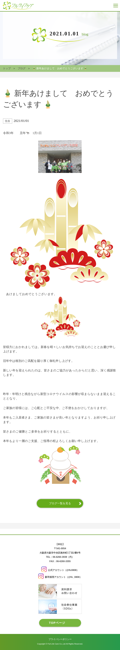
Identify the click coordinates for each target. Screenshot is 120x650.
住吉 (7, 121)
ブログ (21, 68)
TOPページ (57, 622)
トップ (7, 68)
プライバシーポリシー (60, 639)
